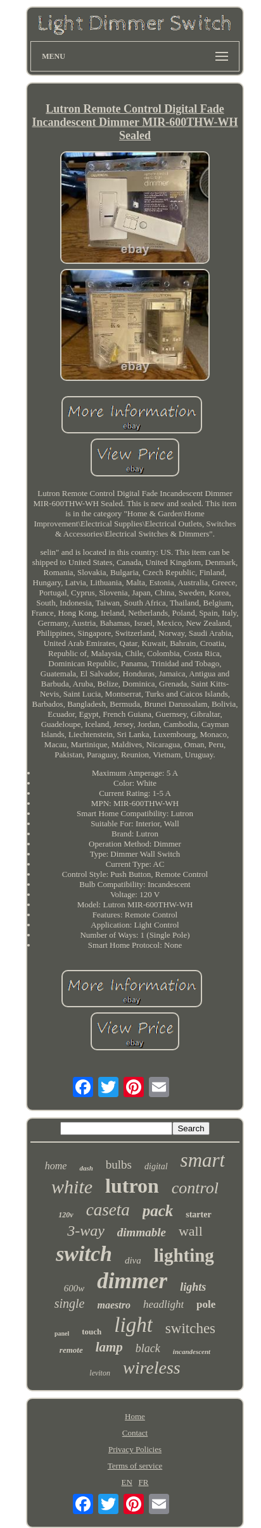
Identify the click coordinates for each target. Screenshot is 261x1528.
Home (135, 1416)
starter (198, 1214)
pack (158, 1210)
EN (127, 1482)
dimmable (141, 1232)
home (56, 1165)
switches (190, 1328)
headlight (163, 1304)
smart (203, 1160)
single (69, 1303)
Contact (135, 1433)
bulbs (119, 1164)
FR (144, 1482)
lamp (109, 1347)
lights (193, 1287)
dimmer (132, 1281)
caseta (108, 1209)
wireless (152, 1367)
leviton (99, 1373)
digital (156, 1166)
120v (65, 1214)
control (195, 1188)
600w (74, 1288)
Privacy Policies (135, 1449)
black (148, 1348)
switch (84, 1253)
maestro (113, 1305)
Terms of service (135, 1465)
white (71, 1186)
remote (71, 1350)
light (133, 1325)
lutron (132, 1185)
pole (205, 1304)
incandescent (191, 1351)
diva (133, 1260)
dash (85, 1168)
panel (61, 1333)
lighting (184, 1255)
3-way (86, 1230)
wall (191, 1231)
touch (91, 1331)
